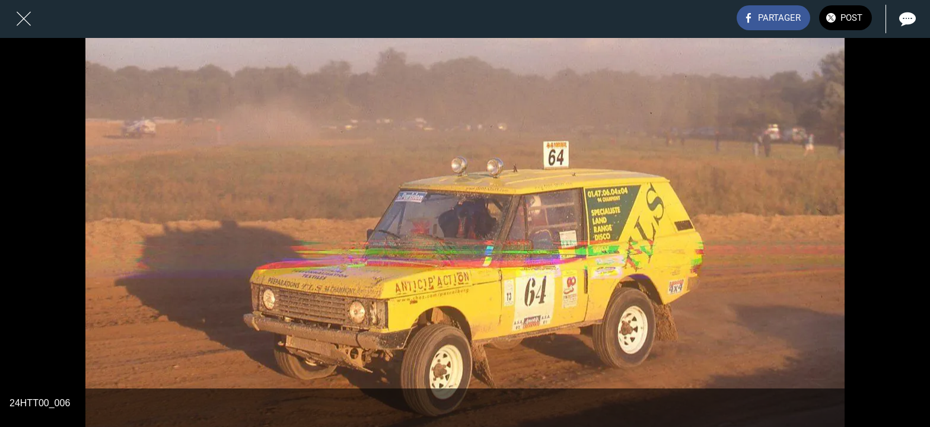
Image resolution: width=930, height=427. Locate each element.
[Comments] (906, 19)
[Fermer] (24, 19)
